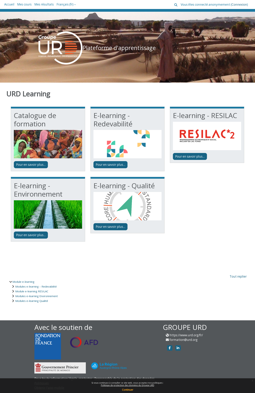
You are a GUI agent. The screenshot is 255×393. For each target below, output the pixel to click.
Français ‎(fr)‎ (65, 4)
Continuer (127, 389)
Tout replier (238, 276)
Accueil (9, 4)
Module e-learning (23, 281)
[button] (175, 5)
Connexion (239, 4)
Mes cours (24, 4)
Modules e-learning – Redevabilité (36, 286)
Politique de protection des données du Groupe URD (127, 385)
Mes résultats (44, 4)
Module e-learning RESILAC (31, 291)
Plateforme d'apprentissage (119, 48)
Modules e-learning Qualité (31, 301)
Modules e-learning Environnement (36, 296)
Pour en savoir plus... (31, 165)
